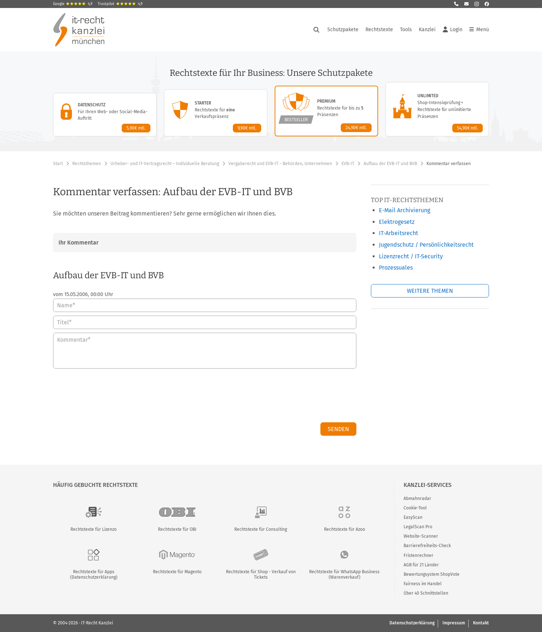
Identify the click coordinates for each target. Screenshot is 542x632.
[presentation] (301, 397)
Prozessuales (396, 267)
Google (72, 4)
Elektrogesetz (396, 221)
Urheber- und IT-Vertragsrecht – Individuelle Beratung (164, 163)
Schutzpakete (343, 29)
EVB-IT (347, 163)
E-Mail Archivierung (404, 210)
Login (452, 29)
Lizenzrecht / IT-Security (411, 256)
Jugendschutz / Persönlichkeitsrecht (426, 244)
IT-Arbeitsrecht (398, 233)
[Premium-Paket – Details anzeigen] (326, 111)
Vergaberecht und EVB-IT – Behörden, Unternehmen (280, 163)
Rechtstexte (379, 29)
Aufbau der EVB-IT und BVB (390, 163)
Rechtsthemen (86, 163)
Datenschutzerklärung (411, 622)
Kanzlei (427, 29)
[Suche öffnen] (316, 29)
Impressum (453, 622)
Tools (406, 29)
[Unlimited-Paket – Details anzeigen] (437, 109)
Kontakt (481, 622)
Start (58, 163)
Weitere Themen (430, 290)
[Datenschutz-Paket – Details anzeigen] (104, 114)
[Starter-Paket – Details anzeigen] (215, 113)
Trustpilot (120, 4)
